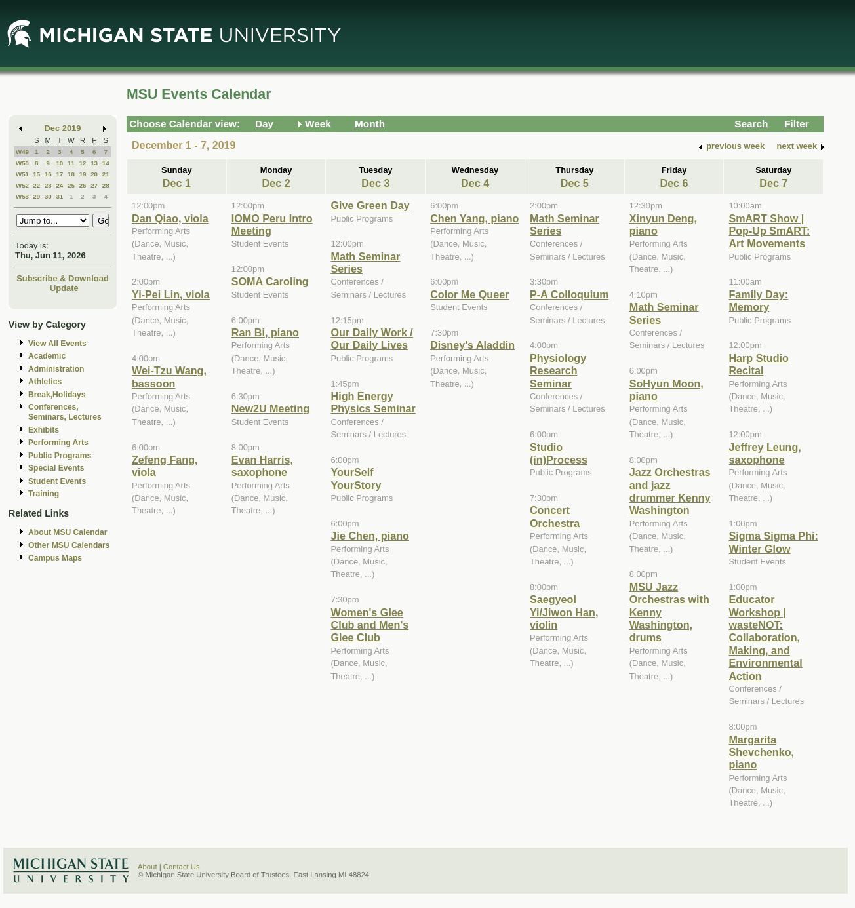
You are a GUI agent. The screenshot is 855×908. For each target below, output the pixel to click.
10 (59, 163)
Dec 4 (475, 183)
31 (59, 196)
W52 (22, 185)
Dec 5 (575, 183)
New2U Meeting (270, 408)
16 (48, 174)
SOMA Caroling (270, 281)
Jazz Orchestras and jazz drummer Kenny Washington (670, 491)
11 (71, 163)
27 (94, 185)
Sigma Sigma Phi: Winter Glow (773, 542)
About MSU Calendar (67, 532)
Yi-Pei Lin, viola (171, 294)
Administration (56, 369)
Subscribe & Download (62, 278)
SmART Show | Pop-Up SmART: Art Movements (769, 231)
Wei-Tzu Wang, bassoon (169, 377)
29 (36, 196)
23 (48, 185)
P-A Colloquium (569, 294)
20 (94, 174)
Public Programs (59, 455)
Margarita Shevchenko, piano (761, 752)
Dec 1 (177, 183)
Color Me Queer (469, 294)
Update (64, 288)
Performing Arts (58, 442)
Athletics (45, 381)
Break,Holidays (57, 394)
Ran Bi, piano (265, 332)
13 (94, 163)
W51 (22, 174)
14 (105, 163)
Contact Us (181, 867)
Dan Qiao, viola (170, 218)
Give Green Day (369, 205)
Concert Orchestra (555, 516)
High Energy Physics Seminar (372, 402)
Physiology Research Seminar (558, 370)
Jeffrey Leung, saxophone (764, 453)
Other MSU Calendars (69, 545)
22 (36, 185)
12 (83, 163)
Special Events (56, 468)
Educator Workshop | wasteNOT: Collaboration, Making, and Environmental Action (765, 637)
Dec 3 (375, 183)
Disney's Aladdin (472, 345)
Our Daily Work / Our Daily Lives (371, 338)
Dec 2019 (63, 128)
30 (48, 196)
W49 (22, 151)
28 (105, 185)
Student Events (57, 481)
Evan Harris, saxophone (262, 466)
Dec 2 (276, 183)
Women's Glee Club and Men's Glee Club (369, 625)
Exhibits (43, 430)
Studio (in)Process (558, 453)
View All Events (57, 343)
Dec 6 (674, 183)
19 (83, 174)
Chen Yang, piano (474, 218)
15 (36, 174)
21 (105, 174)
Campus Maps (55, 558)
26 (83, 185)
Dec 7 (773, 183)
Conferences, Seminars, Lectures (65, 412)
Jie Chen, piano (369, 536)
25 (71, 185)
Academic (47, 356)
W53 (22, 196)
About (147, 867)
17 (59, 174)
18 (71, 174)
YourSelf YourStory (355, 478)
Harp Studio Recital (758, 364)
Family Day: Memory (758, 300)
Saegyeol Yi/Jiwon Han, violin (564, 612)
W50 (22, 163)
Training (43, 493)
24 (59, 185)
